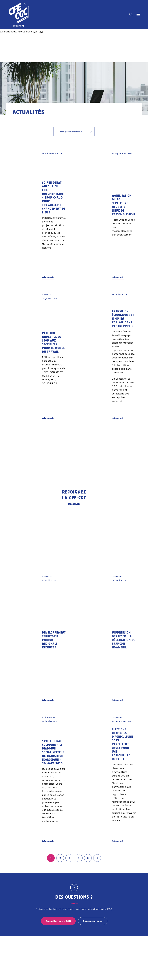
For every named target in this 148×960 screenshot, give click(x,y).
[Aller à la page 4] (79, 858)
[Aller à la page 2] (60, 858)
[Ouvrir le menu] (138, 14)
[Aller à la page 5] (88, 858)
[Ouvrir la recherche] (131, 14)
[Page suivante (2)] (97, 858)
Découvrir (48, 277)
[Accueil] (19, 14)
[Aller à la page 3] (69, 858)
